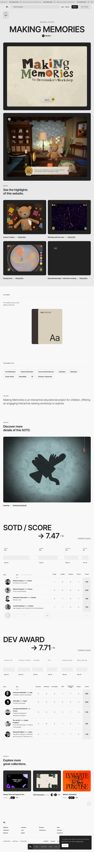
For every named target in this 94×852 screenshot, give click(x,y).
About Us (59, 830)
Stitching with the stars (56, 237)
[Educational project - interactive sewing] (69, 258)
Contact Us (60, 833)
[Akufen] (47, 36)
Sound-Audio (9, 376)
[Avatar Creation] (24, 217)
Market (23, 833)
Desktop (6, 505)
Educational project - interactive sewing (62, 278)
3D (32, 376)
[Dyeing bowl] (24, 258)
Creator (36, 846)
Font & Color (43, 846)
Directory (41, 827)
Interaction (22, 237)
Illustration (73, 372)
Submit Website (85, 7)
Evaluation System (84, 538)
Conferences (42, 830)
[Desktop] (47, 470)
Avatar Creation (9, 237)
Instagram (52, 841)
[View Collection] (17, 780)
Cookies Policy (6, 841)
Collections (6, 830)
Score (55, 846)
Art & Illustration (10, 372)
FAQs (58, 827)
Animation (62, 372)
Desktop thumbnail (19, 505)
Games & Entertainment (46, 372)
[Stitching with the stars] (69, 217)
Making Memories (47, 29)
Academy (23, 827)
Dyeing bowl (7, 278)
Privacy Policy (23, 841)
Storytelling (22, 376)
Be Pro (74, 7)
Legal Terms (15, 841)
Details (50, 846)
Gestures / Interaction (45, 376)
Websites (5, 827)
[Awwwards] (7, 7)
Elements (5, 833)
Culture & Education (26, 372)
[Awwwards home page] (30, 846)
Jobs (22, 830)
